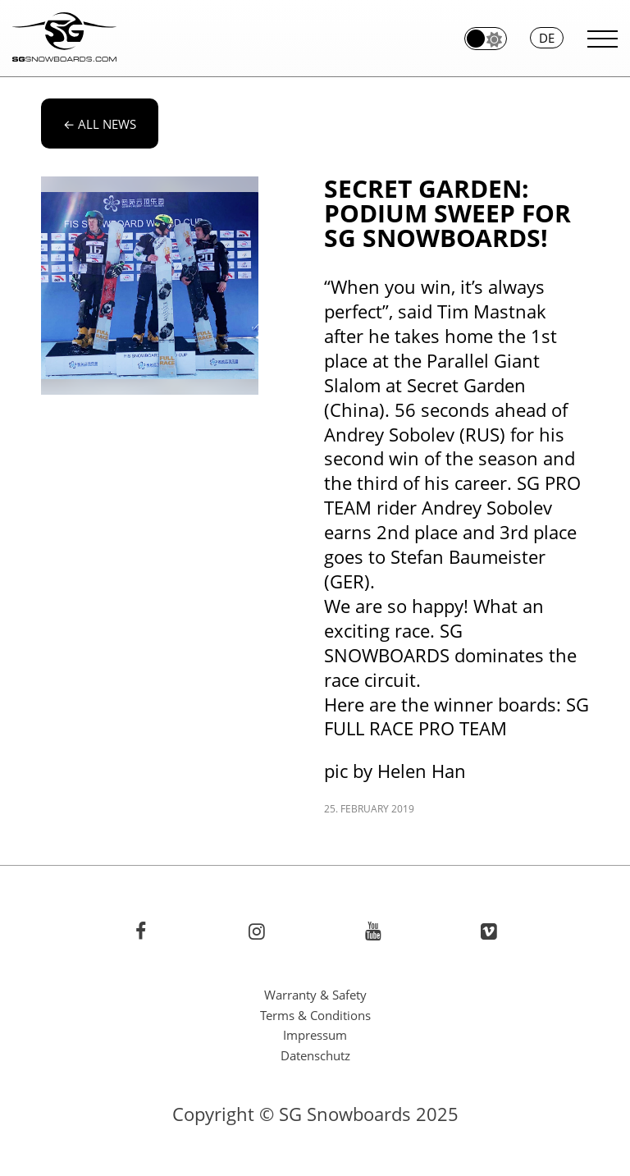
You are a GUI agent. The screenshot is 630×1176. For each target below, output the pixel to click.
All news (99, 124)
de (547, 38)
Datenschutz (315, 1055)
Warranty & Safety (315, 994)
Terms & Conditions (315, 1015)
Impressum (315, 1035)
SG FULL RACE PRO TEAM (456, 717)
